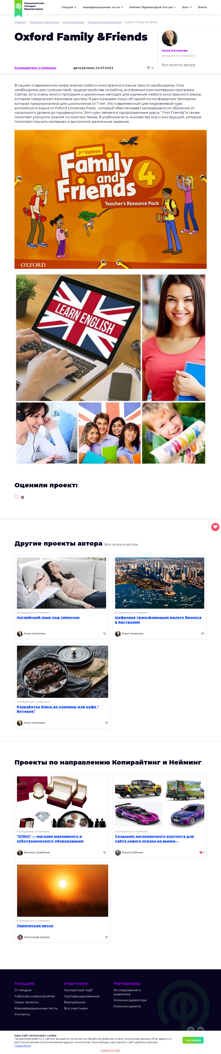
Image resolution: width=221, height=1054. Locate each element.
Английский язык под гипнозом (48, 617)
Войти (202, 7)
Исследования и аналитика (127, 992)
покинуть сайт (110, 1050)
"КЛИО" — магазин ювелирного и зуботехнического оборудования (50, 838)
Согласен (193, 1040)
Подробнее (23, 1045)
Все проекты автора (178, 65)
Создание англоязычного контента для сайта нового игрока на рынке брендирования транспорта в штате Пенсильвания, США (154, 838)
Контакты (22, 1014)
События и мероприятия (35, 996)
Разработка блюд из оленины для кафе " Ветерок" (58, 709)
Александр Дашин (33, 937)
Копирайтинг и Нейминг (36, 68)
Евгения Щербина (33, 853)
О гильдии (23, 990)
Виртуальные (74, 1002)
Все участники (76, 1008)
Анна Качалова (175, 41)
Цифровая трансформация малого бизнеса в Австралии (158, 619)
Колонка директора (130, 1000)
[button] (103, 7)
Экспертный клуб (78, 990)
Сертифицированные (82, 996)
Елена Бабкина (129, 853)
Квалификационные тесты (36, 1008)
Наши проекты (27, 1002)
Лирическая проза (35, 926)
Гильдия (69, 7)
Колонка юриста (127, 1006)
